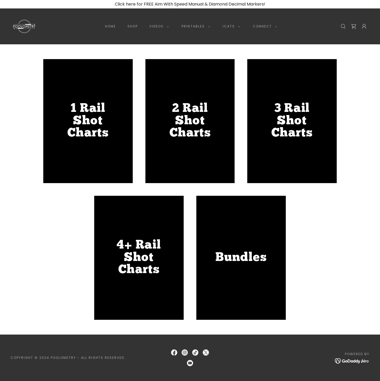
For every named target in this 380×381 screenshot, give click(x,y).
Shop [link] (132, 26)
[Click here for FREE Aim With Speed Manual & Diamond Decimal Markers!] (190, 4)
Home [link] (110, 26)
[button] (158, 26)
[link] (24, 26)
